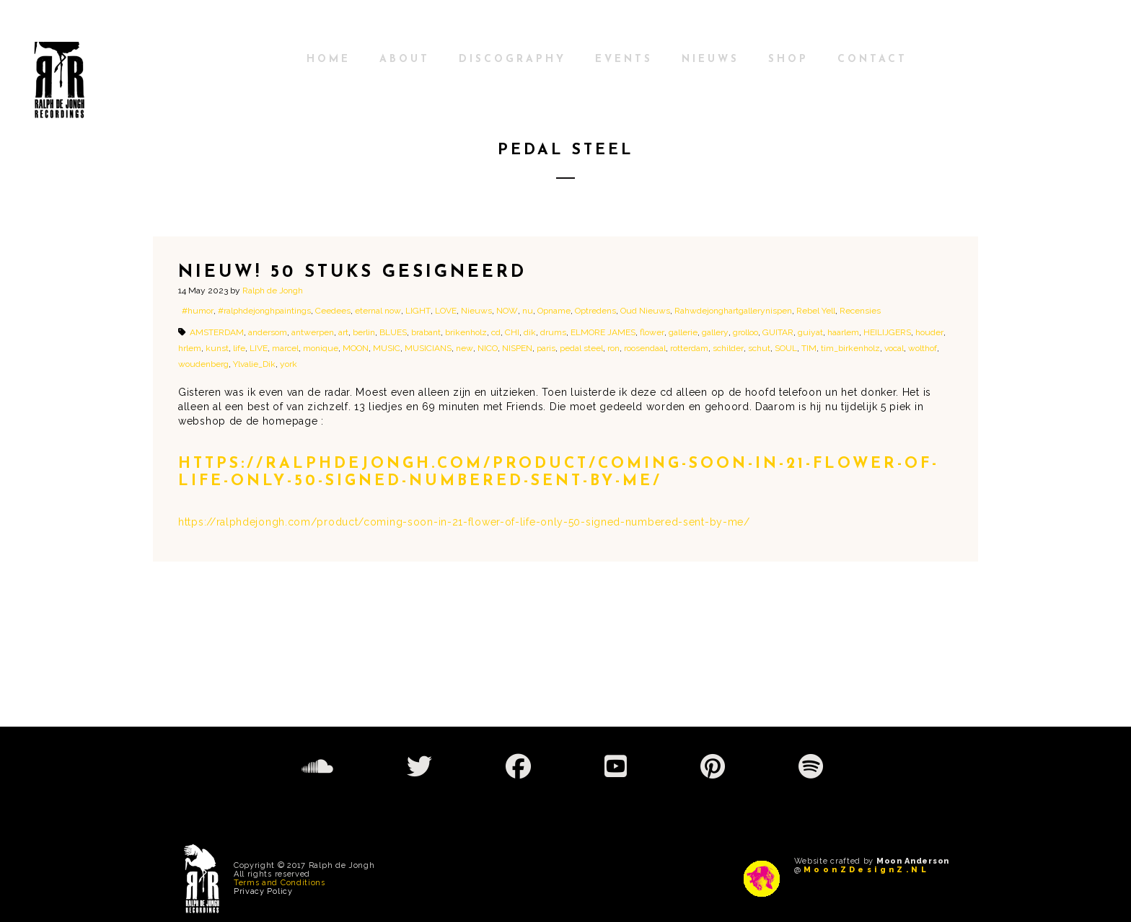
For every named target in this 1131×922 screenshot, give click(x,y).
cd (496, 332)
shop (788, 59)
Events (624, 59)
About (404, 59)
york (288, 364)
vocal (894, 348)
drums (553, 332)
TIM (809, 348)
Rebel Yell (815, 311)
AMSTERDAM (217, 332)
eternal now (378, 311)
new (464, 348)
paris (546, 348)
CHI (512, 332)
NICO (488, 348)
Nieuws (710, 59)
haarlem (843, 332)
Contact (872, 59)
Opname (554, 311)
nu (527, 311)
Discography (512, 59)
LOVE (446, 311)
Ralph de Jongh (272, 290)
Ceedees (333, 311)
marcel (285, 348)
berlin (364, 332)
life (239, 348)
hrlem (189, 348)
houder (929, 332)
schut (759, 348)
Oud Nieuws (645, 311)
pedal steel (581, 348)
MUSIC (386, 348)
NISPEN (517, 348)
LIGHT (418, 311)
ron (613, 348)
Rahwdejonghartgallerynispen (733, 311)
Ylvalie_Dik (254, 364)
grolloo (745, 332)
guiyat (810, 332)
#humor (198, 311)
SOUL (786, 348)
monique (320, 348)
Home (329, 59)
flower (652, 332)
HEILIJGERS (887, 332)
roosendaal (645, 348)
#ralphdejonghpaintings (264, 311)
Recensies (860, 311)
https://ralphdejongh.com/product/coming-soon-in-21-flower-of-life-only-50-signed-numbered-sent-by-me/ (464, 522)
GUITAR (777, 332)
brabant (426, 332)
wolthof (922, 348)
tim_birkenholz (850, 348)
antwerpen (312, 332)
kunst (217, 348)
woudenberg (203, 364)
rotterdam (689, 348)
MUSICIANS (428, 348)
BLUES (393, 332)
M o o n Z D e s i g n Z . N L (865, 869)
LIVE (259, 348)
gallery (715, 332)
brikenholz (466, 332)
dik (530, 332)
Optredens (595, 311)
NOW (507, 311)
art (343, 332)
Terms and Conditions (279, 882)
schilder (728, 348)
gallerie (683, 332)
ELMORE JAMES (603, 332)
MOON (356, 348)
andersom (267, 332)
